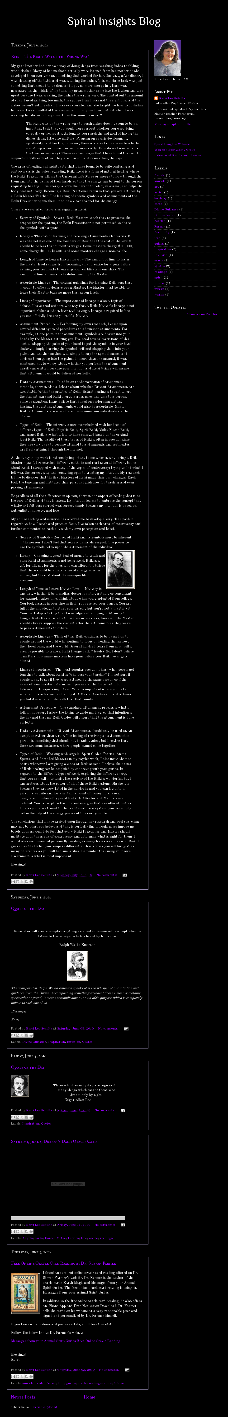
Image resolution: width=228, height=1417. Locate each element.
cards (39, 1238)
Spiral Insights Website (172, 144)
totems (119, 1383)
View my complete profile (172, 124)
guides (71, 1383)
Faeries (73, 1238)
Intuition (73, 1041)
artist (158, 192)
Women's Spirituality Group (174, 149)
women (159, 294)
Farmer (51, 1383)
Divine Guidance (34, 1041)
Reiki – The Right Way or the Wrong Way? (50, 56)
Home (89, 1397)
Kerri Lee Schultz (172, 98)
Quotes (87, 1041)
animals (27, 1383)
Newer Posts (23, 1397)
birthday (160, 198)
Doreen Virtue (55, 1238)
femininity (161, 232)
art (156, 186)
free (84, 1238)
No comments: (107, 875)
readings (106, 1238)
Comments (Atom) (43, 1407)
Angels (27, 1238)
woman (159, 289)
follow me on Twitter (201, 314)
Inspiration (56, 1041)
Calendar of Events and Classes (177, 155)
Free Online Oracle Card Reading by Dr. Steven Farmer (63, 1263)
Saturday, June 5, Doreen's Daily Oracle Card (54, 1141)
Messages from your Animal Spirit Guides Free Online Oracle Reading (65, 1341)
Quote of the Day (27, 908)
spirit (108, 1383)
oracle (93, 1238)
